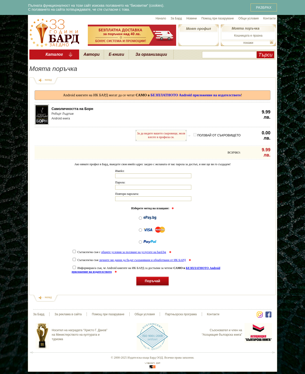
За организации (151, 54)
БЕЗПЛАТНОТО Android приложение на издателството (196, 95)
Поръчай (152, 282)
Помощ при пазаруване (217, 18)
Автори (92, 54)
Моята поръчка (245, 28)
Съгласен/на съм (130, 260)
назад (48, 79)
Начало (161, 18)
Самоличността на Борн (72, 109)
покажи (248, 43)
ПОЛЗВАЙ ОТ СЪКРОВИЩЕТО (217, 135)
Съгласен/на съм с (120, 252)
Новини (191, 18)
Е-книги (116, 54)
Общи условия (248, 18)
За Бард (176, 18)
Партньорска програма (181, 314)
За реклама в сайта (68, 314)
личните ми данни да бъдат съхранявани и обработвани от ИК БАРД (142, 260)
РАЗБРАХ (263, 7)
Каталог (54, 54)
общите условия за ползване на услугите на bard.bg (133, 252)
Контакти (269, 18)
